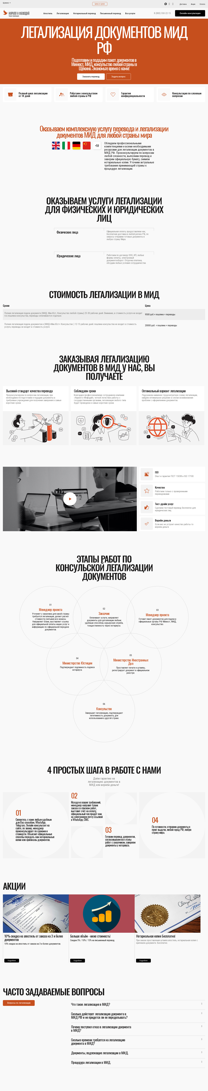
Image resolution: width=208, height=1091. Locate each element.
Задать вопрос (119, 76)
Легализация (63, 13)
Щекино (6, 3)
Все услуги (130, 13)
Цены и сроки (100, 4)
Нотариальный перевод (84, 13)
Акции (193, 4)
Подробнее (12, 961)
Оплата (202, 4)
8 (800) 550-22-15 (162, 13)
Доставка (183, 4)
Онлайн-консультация (190, 13)
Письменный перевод (110, 13)
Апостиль (47, 13)
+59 (97, 145)
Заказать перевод (90, 76)
